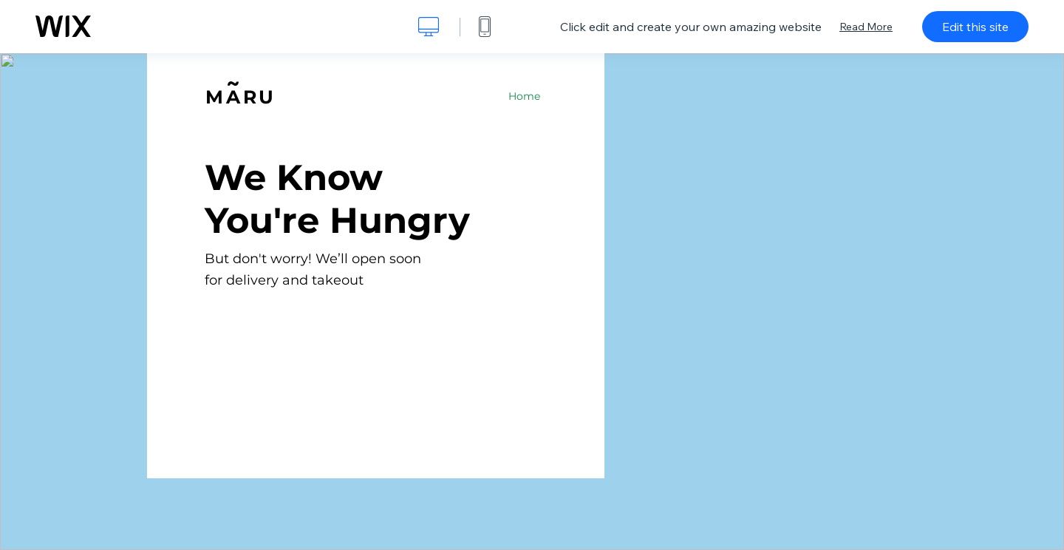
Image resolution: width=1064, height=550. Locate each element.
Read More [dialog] (866, 26)
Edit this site (975, 26)
